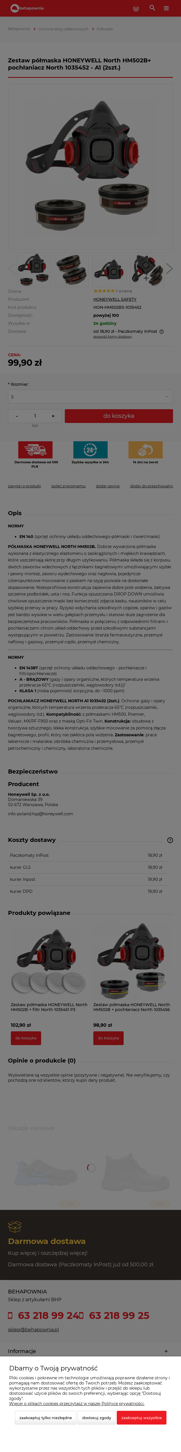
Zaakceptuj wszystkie (141, 1417)
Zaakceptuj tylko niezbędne (45, 1417)
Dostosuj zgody (96, 1417)
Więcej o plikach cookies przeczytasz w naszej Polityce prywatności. (76, 1403)
